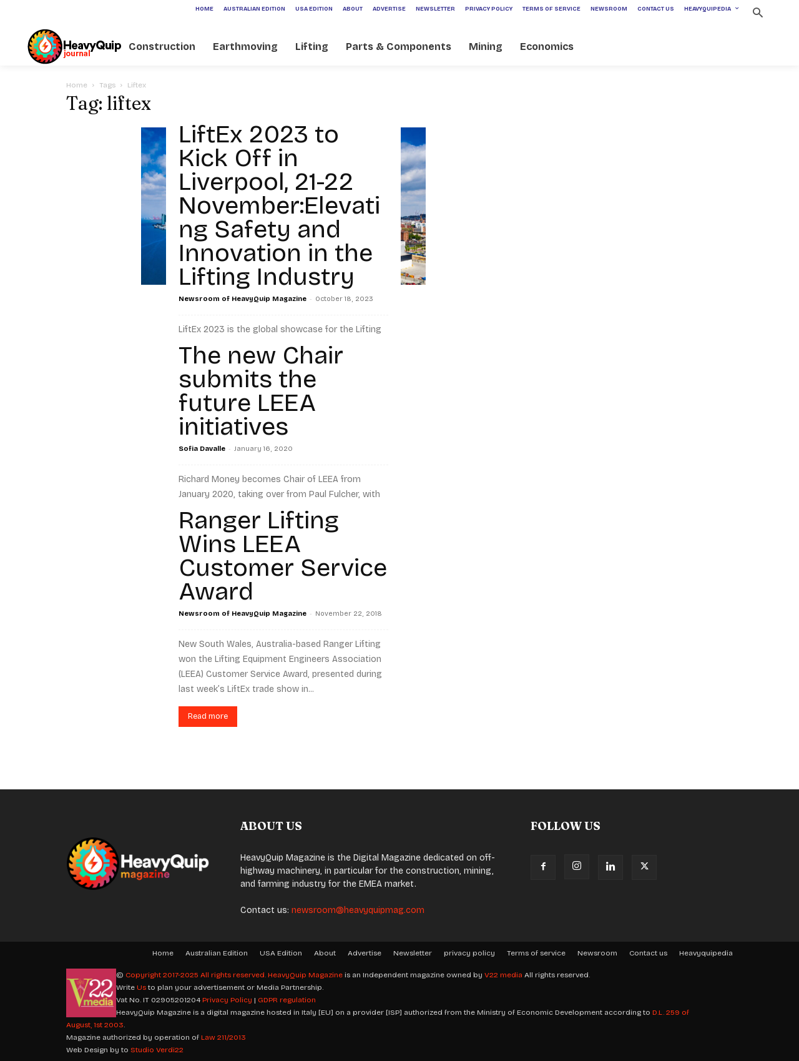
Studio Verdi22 (157, 1049)
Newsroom (597, 953)
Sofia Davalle (202, 449)
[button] (757, 14)
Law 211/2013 (223, 1037)
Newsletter (412, 953)
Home (76, 85)
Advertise (364, 953)
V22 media (503, 974)
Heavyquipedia (706, 953)
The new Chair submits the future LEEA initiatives (261, 391)
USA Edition (281, 953)
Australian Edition (216, 953)
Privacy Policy (227, 999)
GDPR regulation (287, 999)
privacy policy (469, 953)
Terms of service (536, 953)
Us (141, 987)
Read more (208, 716)
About (325, 953)
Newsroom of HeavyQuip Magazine (242, 299)
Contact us (648, 953)
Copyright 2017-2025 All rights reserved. (196, 974)
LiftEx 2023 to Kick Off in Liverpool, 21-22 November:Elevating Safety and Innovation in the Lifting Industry (279, 205)
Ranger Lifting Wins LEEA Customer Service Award (283, 555)
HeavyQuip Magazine (305, 974)
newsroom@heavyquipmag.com (358, 910)
